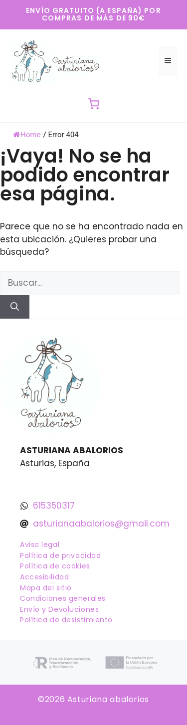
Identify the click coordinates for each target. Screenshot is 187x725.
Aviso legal (39, 544)
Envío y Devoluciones (59, 609)
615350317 (54, 506)
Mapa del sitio (46, 588)
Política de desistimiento (66, 620)
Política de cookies (55, 566)
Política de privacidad (60, 555)
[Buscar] (14, 307)
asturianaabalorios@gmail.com (101, 524)
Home (26, 134)
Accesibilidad (44, 577)
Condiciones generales (63, 598)
